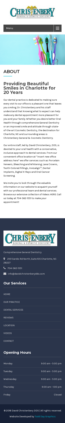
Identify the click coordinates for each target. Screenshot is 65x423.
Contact (8, 341)
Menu (9, 28)
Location (9, 325)
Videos (7, 333)
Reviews (8, 317)
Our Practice (11, 302)
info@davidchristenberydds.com (26, 273)
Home (6, 294)
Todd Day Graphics (45, 416)
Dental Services (13, 309)
